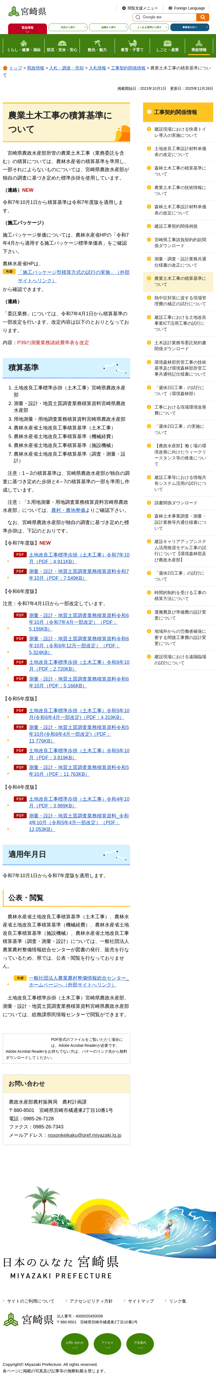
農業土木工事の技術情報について (180, 190)
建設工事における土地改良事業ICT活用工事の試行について (180, 323)
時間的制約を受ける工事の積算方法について (180, 595)
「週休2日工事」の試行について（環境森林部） (179, 390)
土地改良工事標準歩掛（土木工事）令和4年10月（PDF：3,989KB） (79, 802)
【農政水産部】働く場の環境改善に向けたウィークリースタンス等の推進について (180, 454)
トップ (15, 68)
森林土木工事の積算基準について (180, 171)
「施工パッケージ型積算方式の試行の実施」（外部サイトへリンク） (74, 276)
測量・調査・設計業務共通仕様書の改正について (180, 262)
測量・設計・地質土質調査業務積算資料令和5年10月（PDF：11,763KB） (79, 771)
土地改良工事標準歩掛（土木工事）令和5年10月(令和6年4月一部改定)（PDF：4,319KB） (79, 714)
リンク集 (177, 1301)
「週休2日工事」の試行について (179, 576)
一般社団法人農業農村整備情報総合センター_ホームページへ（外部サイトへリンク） (79, 981)
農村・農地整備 (68, 510)
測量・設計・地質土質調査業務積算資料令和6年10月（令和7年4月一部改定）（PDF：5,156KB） (79, 622)
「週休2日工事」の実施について (179, 429)
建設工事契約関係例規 (176, 226)
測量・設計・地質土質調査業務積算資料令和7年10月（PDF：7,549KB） (79, 575)
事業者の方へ (190, 27)
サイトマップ (141, 1301)
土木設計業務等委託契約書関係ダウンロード (180, 345)
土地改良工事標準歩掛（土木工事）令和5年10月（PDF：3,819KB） (79, 754)
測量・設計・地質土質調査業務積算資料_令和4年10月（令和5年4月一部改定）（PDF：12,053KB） (79, 822)
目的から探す (68, 27)
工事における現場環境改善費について (180, 410)
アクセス (107, 1345)
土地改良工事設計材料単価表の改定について (180, 151)
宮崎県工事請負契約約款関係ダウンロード (180, 242)
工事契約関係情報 (128, 68)
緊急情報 (27, 27)
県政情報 (35, 68)
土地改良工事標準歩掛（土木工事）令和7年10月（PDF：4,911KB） (79, 558)
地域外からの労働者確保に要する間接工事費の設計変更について (180, 637)
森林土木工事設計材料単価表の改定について (180, 209)
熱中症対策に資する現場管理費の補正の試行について (180, 301)
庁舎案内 (140, 1345)
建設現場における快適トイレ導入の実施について (180, 132)
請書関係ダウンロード (176, 503)
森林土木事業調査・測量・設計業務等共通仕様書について (180, 522)
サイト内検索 (137, 17)
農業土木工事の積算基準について (180, 281)
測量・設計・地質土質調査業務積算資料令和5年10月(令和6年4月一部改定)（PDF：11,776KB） (79, 734)
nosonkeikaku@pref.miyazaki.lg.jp (84, 1135)
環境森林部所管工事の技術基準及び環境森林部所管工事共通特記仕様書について (180, 368)
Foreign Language (189, 8)
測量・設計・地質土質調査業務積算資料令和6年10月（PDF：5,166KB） (79, 682)
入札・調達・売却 (66, 68)
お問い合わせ (74, 1345)
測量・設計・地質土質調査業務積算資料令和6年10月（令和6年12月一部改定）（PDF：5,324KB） (79, 645)
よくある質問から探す (149, 27)
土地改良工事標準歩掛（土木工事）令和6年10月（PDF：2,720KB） (79, 666)
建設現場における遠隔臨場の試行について (180, 659)
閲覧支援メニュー (143, 8)
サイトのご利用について (31, 1301)
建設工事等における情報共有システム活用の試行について (180, 483)
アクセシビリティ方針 (91, 1301)
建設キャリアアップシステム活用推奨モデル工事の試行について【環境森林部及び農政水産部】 (180, 550)
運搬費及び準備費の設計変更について (180, 615)
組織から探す (109, 27)
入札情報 (97, 68)
